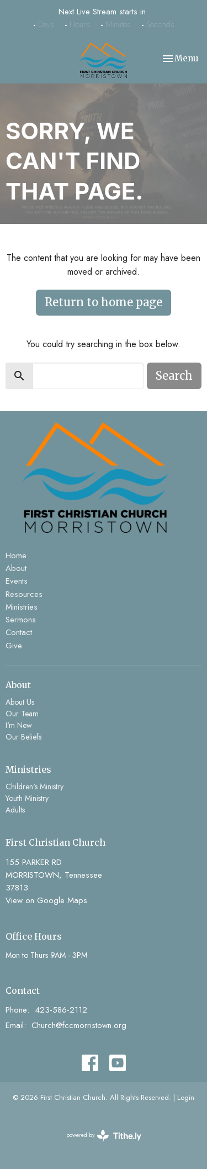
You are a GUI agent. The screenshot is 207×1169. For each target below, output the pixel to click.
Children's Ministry (34, 786)
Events (17, 581)
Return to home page (103, 302)
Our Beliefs (23, 736)
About (16, 568)
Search (174, 375)
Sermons (21, 620)
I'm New (19, 725)
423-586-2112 (61, 1010)
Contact (19, 632)
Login (185, 1097)
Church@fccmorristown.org (78, 1025)
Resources (24, 594)
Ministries (22, 607)
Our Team (22, 713)
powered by (103, 1135)
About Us (20, 701)
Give (14, 645)
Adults (15, 809)
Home (16, 555)
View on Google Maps (46, 900)
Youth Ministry (27, 798)
